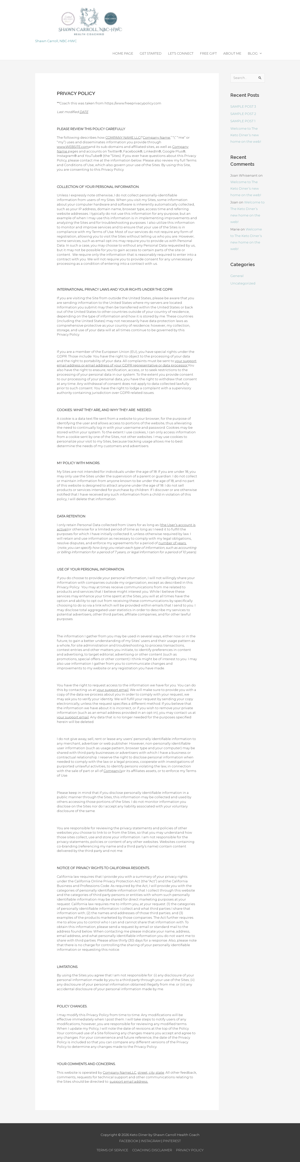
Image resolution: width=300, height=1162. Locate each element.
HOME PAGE (122, 53)
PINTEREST (172, 1141)
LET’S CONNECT (180, 53)
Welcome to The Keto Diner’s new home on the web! (245, 135)
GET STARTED (150, 53)
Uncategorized (242, 283)
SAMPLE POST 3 (243, 106)
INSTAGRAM (151, 1141)
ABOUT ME (232, 53)
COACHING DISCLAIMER (152, 1150)
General (237, 276)
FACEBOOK (128, 1141)
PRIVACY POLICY (190, 1150)
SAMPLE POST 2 (243, 114)
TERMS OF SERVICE (112, 1150)
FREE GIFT (208, 53)
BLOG (253, 53)
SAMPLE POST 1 (242, 121)
